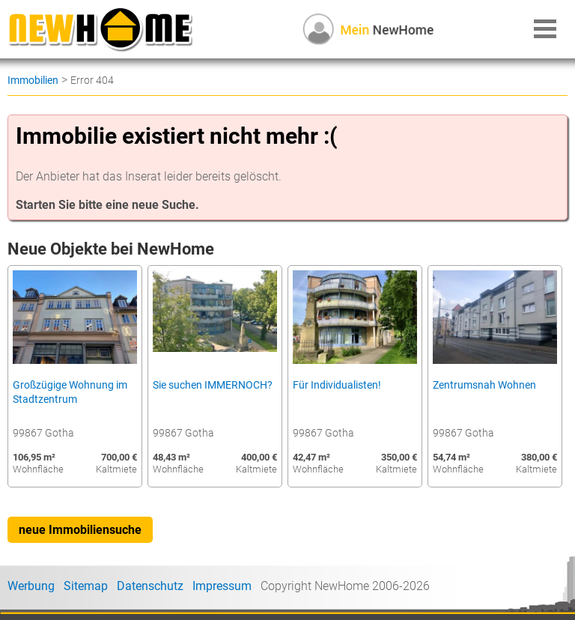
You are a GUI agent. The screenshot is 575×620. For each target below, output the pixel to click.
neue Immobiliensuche (80, 530)
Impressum (222, 586)
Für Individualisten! (337, 385)
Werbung (31, 586)
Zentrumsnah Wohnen (484, 385)
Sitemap (86, 586)
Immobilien (32, 80)
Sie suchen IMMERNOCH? (213, 385)
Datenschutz (150, 586)
